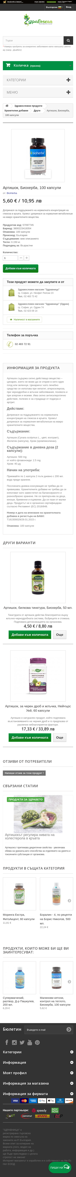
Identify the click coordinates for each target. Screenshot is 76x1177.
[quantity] (10, 258)
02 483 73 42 (30, 296)
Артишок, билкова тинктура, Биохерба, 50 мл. (37, 608)
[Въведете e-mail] (48, 1030)
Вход (68, 7)
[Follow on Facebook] (7, 1042)
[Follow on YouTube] (29, 1042)
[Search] (68, 40)
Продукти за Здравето (26, 799)
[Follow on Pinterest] (37, 1042)
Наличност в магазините (24, 319)
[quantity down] (26, 258)
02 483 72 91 (23, 344)
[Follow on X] (21, 1042)
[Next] (69, 900)
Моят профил (15, 1073)
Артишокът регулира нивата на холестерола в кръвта (30, 836)
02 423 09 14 (30, 311)
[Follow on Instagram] (14, 1042)
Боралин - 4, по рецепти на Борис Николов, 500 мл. (56, 919)
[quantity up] (20, 258)
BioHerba (12, 193)
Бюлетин (12, 1029)
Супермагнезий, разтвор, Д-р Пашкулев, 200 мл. (18, 1001)
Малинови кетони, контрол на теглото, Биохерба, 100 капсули (55, 1001)
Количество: (10, 252)
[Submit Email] (69, 1030)
